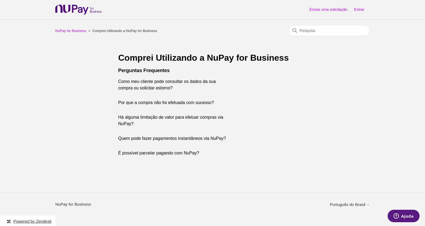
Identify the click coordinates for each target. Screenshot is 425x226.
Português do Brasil (350, 204)
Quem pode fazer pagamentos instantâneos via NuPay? (172, 138)
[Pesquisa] (329, 30)
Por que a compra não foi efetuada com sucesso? (166, 102)
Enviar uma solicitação (328, 9)
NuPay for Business (70, 31)
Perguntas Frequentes (144, 70)
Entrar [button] (359, 9)
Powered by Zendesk (32, 221)
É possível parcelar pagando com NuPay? (158, 153)
